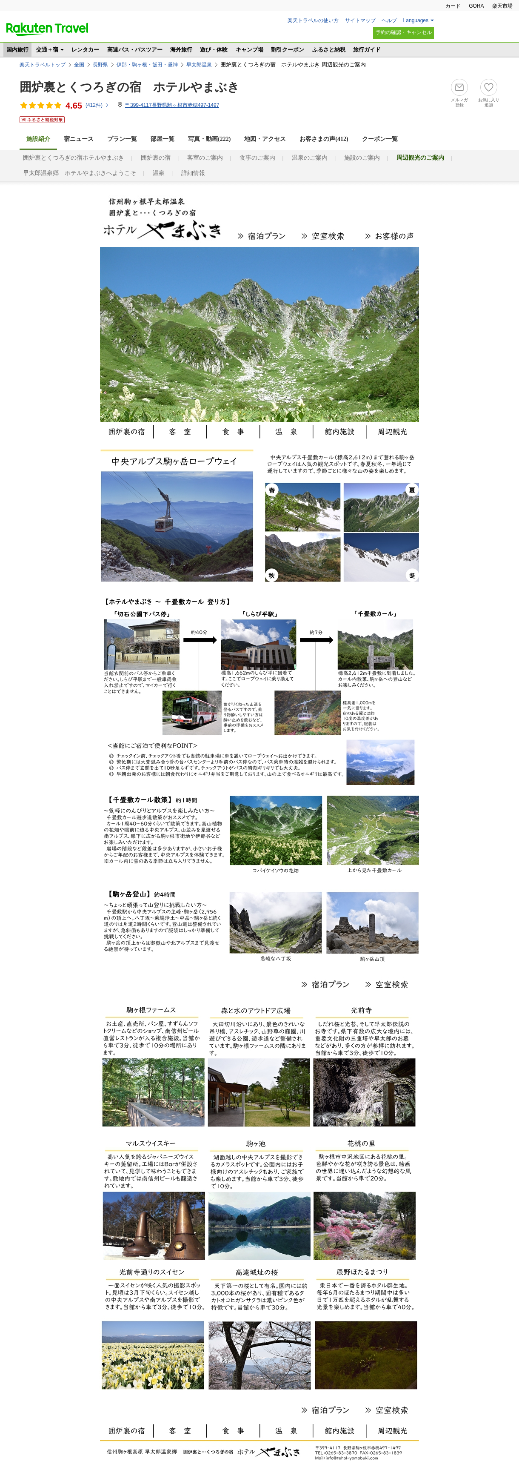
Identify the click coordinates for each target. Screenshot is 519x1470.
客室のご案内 (205, 158)
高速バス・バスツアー (135, 49)
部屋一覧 (162, 139)
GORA (476, 6)
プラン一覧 (122, 139)
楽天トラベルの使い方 (313, 20)
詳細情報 (193, 173)
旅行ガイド (367, 49)
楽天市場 (502, 6)
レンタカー (85, 49)
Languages (415, 20)
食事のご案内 (257, 158)
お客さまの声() (323, 139)
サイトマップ (360, 20)
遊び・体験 (214, 49)
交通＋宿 (47, 49)
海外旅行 (181, 49)
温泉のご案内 (310, 158)
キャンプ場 (249, 49)
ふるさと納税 (328, 49)
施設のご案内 (362, 158)
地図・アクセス (265, 139)
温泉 (159, 173)
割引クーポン (287, 49)
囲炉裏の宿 (156, 158)
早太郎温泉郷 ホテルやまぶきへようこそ (79, 173)
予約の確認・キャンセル (404, 32)
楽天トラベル (47, 29)
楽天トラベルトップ (43, 65)
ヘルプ (389, 20)
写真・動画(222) (209, 139)
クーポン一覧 (380, 139)
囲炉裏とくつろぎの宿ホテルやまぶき (73, 158)
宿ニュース (79, 139)
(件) (97, 105)
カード (453, 6)
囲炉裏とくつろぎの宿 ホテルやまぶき (130, 87)
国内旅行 (17, 49)
